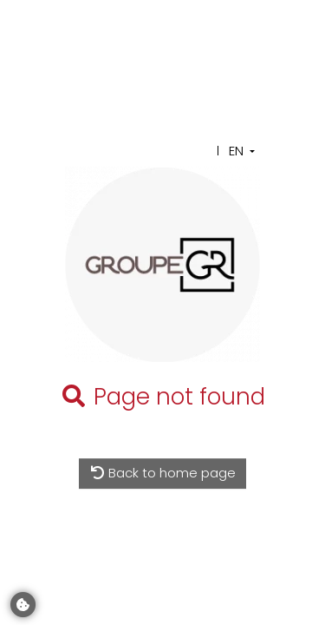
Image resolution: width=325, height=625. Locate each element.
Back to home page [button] (163, 473)
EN (236, 150)
